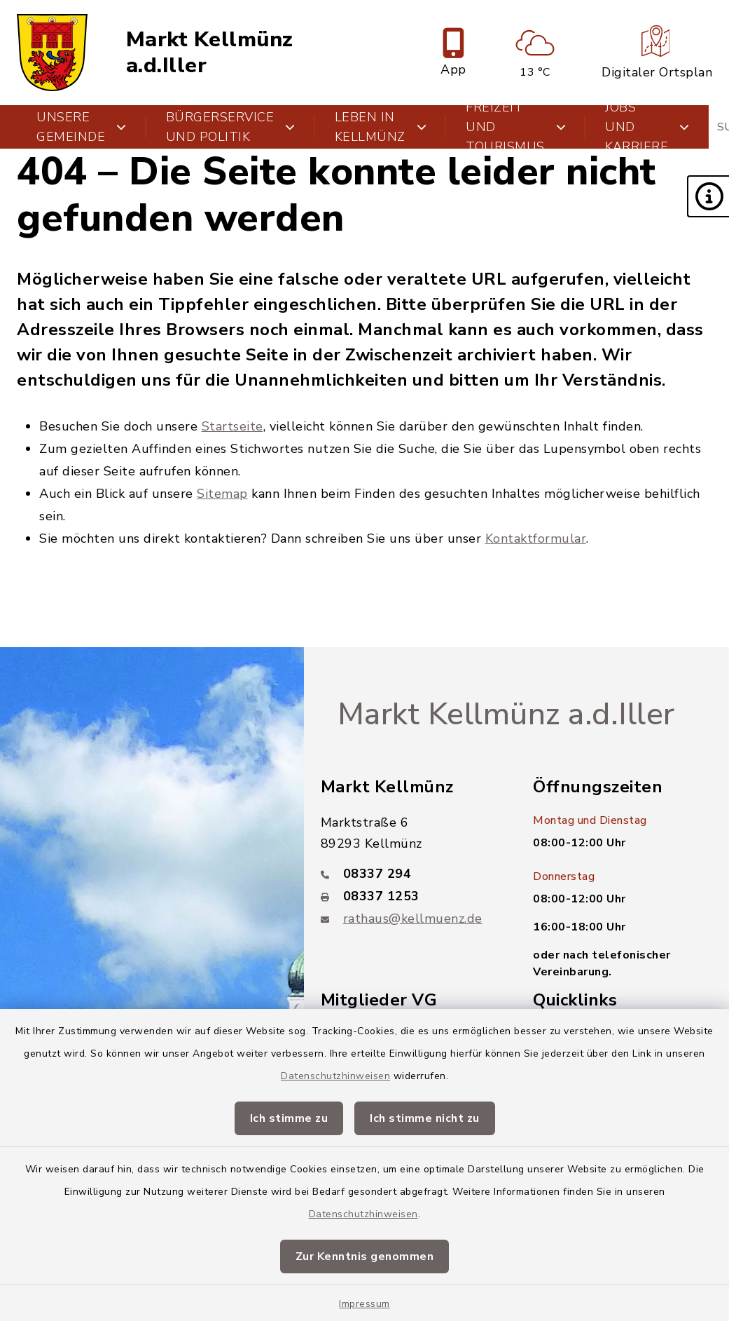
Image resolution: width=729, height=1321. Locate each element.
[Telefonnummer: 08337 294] (410, 873)
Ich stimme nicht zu (425, 1118)
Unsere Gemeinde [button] (81, 127)
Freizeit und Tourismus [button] (516, 127)
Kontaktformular (536, 538)
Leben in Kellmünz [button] (381, 127)
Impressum (364, 1303)
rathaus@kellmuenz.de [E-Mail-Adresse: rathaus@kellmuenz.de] (412, 918)
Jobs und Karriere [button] (647, 127)
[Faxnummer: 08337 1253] (410, 896)
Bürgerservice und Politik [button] (231, 127)
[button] (708, 196)
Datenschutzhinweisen (335, 1076)
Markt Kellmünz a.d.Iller (209, 52)
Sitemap (222, 493)
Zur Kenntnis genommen (365, 1256)
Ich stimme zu (289, 1118)
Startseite (232, 426)
